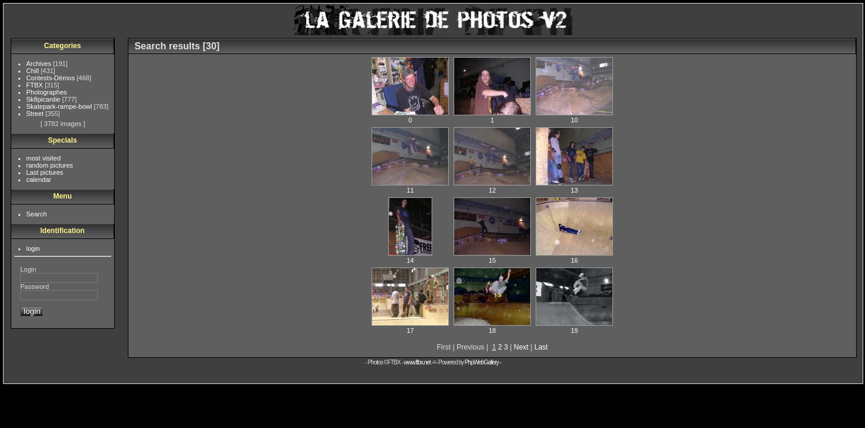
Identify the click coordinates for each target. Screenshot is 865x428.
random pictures (49, 165)
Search (36, 214)
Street (35, 113)
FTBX (35, 85)
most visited (43, 158)
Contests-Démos (51, 77)
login (33, 248)
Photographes (46, 92)
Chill (33, 70)
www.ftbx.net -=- (421, 362)
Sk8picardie (44, 99)
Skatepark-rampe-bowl (60, 106)
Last (541, 347)
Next (521, 347)
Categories (62, 46)
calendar (38, 179)
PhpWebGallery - (483, 362)
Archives (39, 63)
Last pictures (44, 172)
